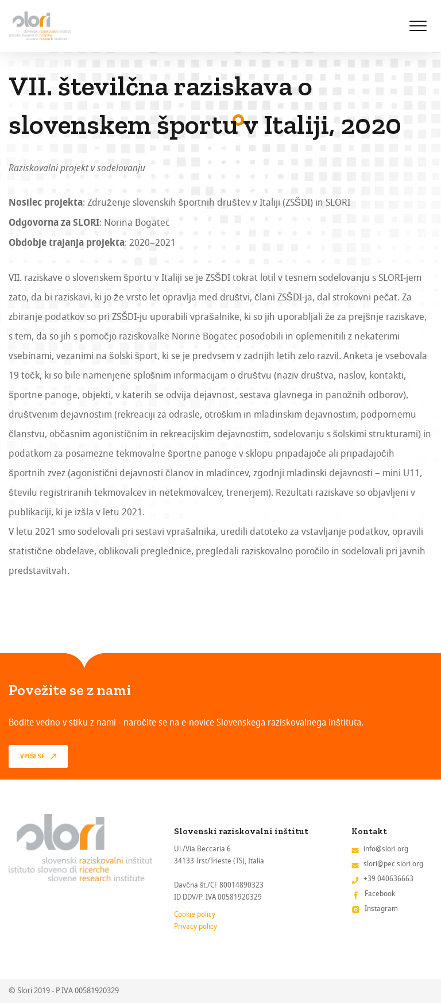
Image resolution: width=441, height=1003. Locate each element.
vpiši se (32, 756)
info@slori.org (385, 848)
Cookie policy (194, 914)
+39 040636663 (388, 878)
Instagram (381, 908)
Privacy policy (195, 926)
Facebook (380, 893)
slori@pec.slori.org (393, 863)
